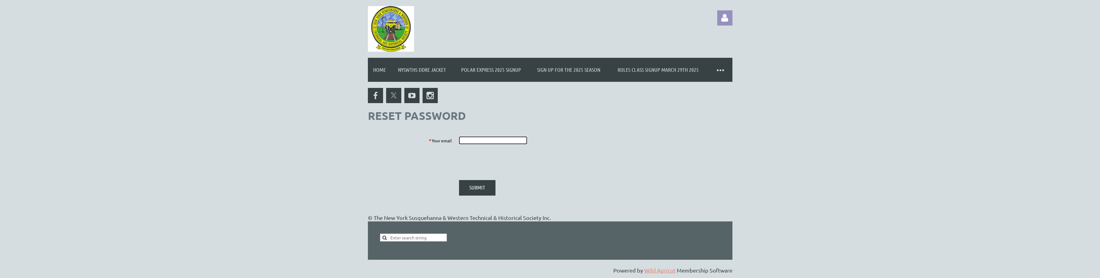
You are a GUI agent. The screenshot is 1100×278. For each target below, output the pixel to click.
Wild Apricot (660, 270)
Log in (724, 18)
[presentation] (505, 162)
